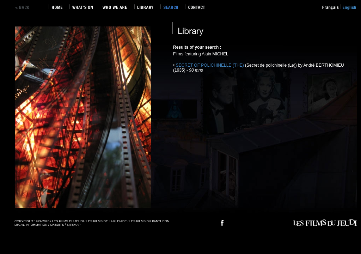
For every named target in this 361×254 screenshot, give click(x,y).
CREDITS (57, 224)
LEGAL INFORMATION (31, 224)
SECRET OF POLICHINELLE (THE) (210, 65)
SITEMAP (74, 224)
